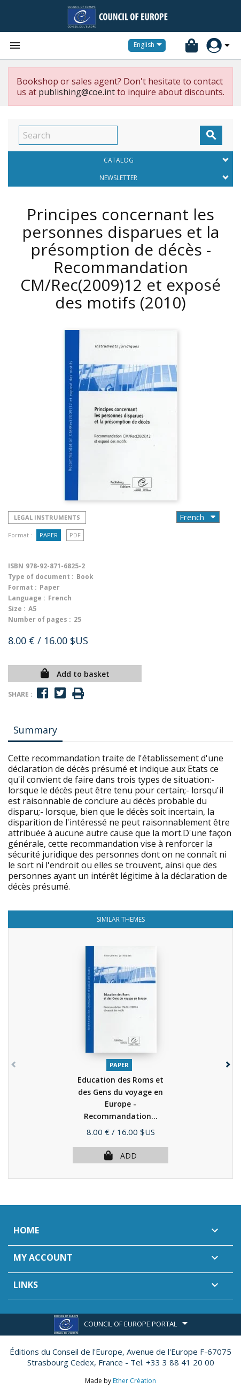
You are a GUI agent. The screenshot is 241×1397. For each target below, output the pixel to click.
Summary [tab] (35, 729)
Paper (49, 535)
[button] (226, 1062)
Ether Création (134, 1380)
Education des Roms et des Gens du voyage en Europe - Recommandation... (120, 1104)
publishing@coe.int (76, 92)
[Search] (68, 135)
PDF (75, 535)
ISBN (16, 565)
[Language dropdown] (150, 45)
